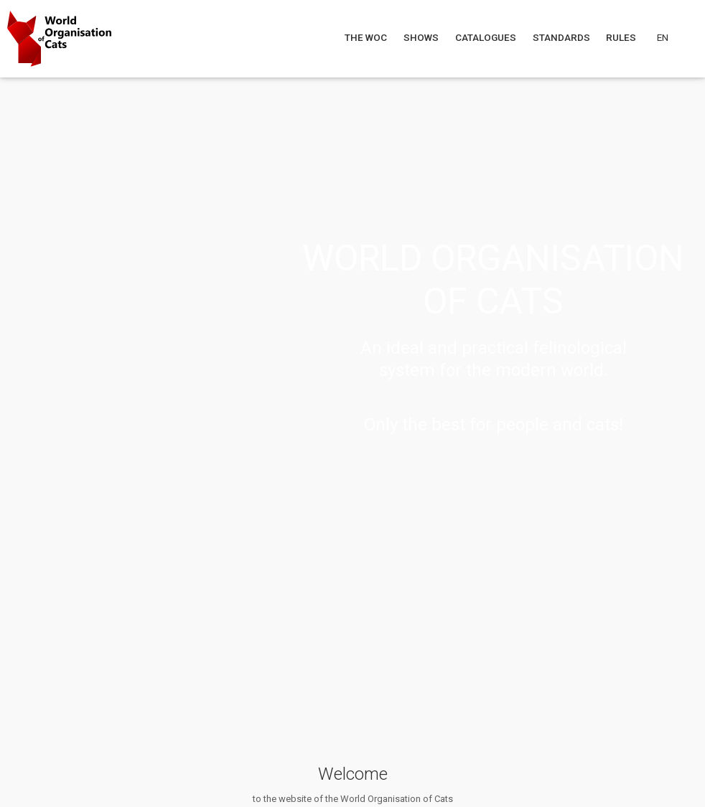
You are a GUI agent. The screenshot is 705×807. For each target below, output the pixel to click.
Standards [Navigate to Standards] (562, 37)
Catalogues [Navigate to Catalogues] (486, 37)
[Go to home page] (59, 38)
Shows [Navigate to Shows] (421, 37)
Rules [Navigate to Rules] (622, 37)
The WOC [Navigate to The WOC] (367, 37)
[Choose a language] (671, 37)
